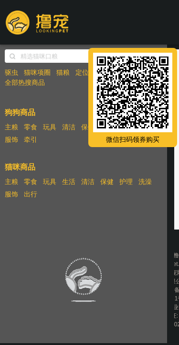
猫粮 (63, 72)
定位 (82, 72)
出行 (30, 194)
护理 (126, 181)
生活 (68, 181)
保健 (88, 127)
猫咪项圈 (37, 72)
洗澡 (145, 181)
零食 (30, 127)
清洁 (68, 127)
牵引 (30, 139)
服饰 (11, 139)
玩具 (49, 127)
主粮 (11, 127)
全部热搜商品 (25, 82)
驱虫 (11, 72)
